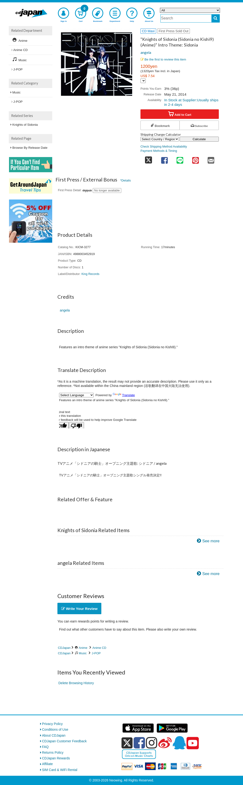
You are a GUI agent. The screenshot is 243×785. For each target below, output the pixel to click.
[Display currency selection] (143, 81)
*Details (125, 180)
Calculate (199, 139)
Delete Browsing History (76, 683)
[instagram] (151, 742)
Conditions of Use (55, 729)
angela (145, 52)
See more (211, 541)
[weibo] (165, 742)
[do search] (215, 18)
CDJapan (64, 648)
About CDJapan (53, 735)
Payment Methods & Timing (158, 151)
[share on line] (180, 158)
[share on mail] (211, 158)
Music (83, 653)
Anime (83, 648)
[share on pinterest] (195, 158)
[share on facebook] (164, 158)
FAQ (45, 747)
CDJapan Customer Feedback (64, 741)
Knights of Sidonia (25, 124)
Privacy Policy (52, 724)
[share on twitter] (148, 158)
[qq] (179, 742)
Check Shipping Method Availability (163, 146)
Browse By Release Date (29, 147)
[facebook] (139, 742)
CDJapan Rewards (56, 758)
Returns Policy (52, 752)
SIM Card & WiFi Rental (59, 770)
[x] (127, 743)
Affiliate (47, 764)
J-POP (96, 653)
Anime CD (99, 648)
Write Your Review (79, 609)
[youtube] (193, 743)
